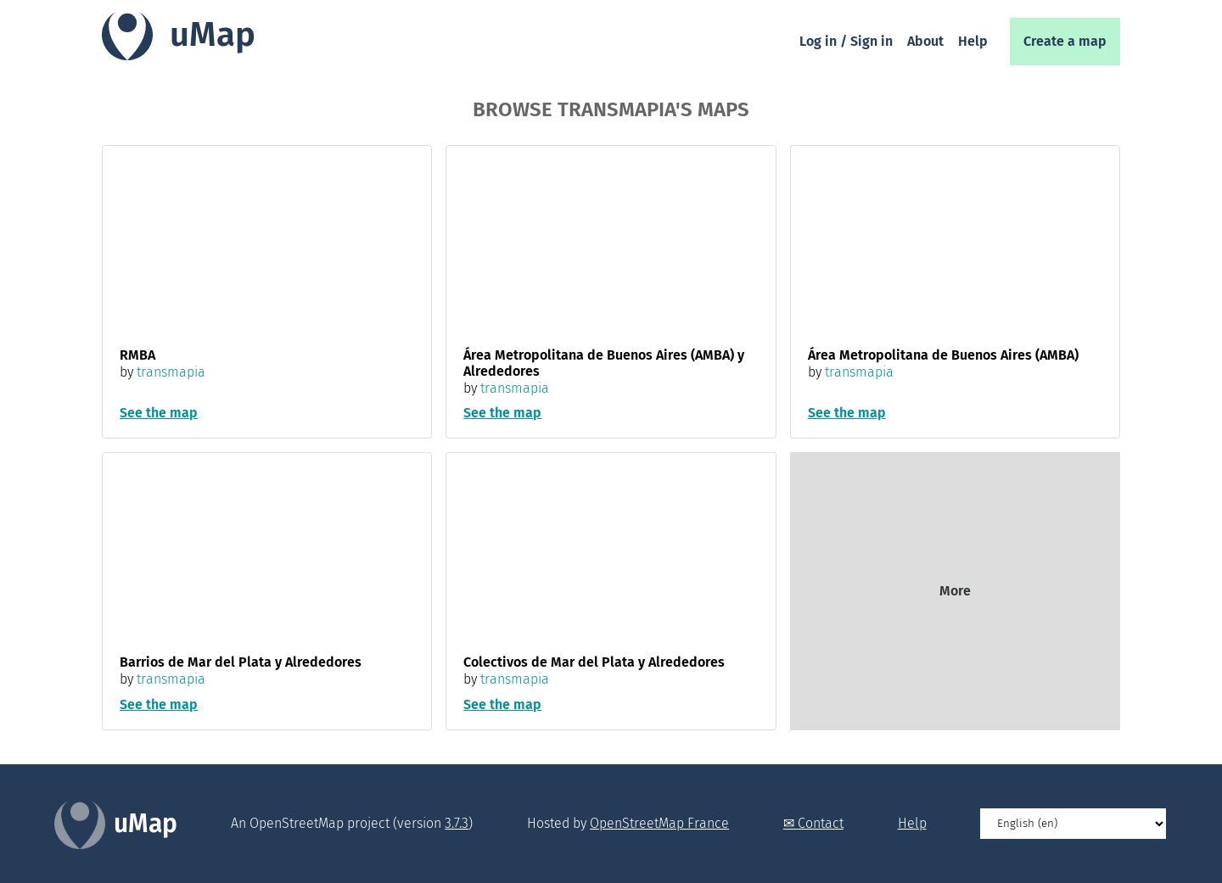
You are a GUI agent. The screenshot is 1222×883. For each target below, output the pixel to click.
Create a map (1065, 41)
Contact (821, 823)
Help (973, 41)
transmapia (171, 372)
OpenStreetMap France (659, 823)
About (925, 41)
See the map (159, 413)
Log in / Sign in (846, 41)
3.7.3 (456, 823)
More (955, 591)
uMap (212, 34)
